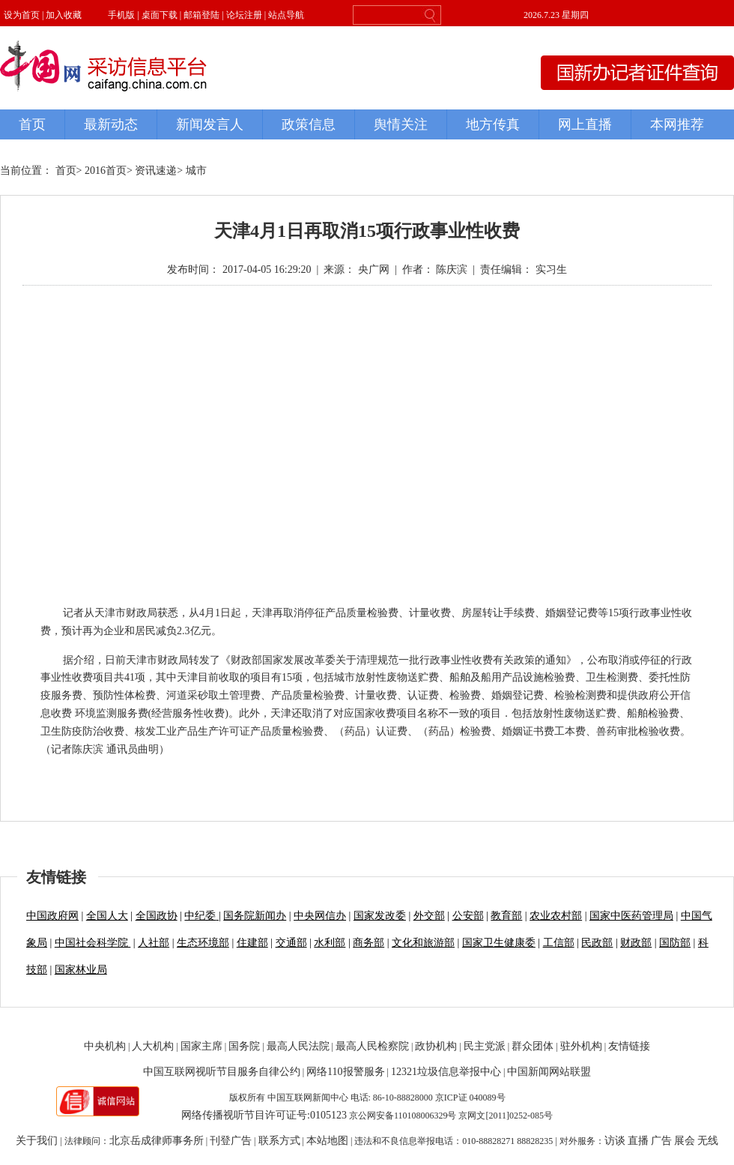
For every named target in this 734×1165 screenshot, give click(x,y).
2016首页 (106, 170)
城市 (196, 170)
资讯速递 (156, 170)
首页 (65, 170)
